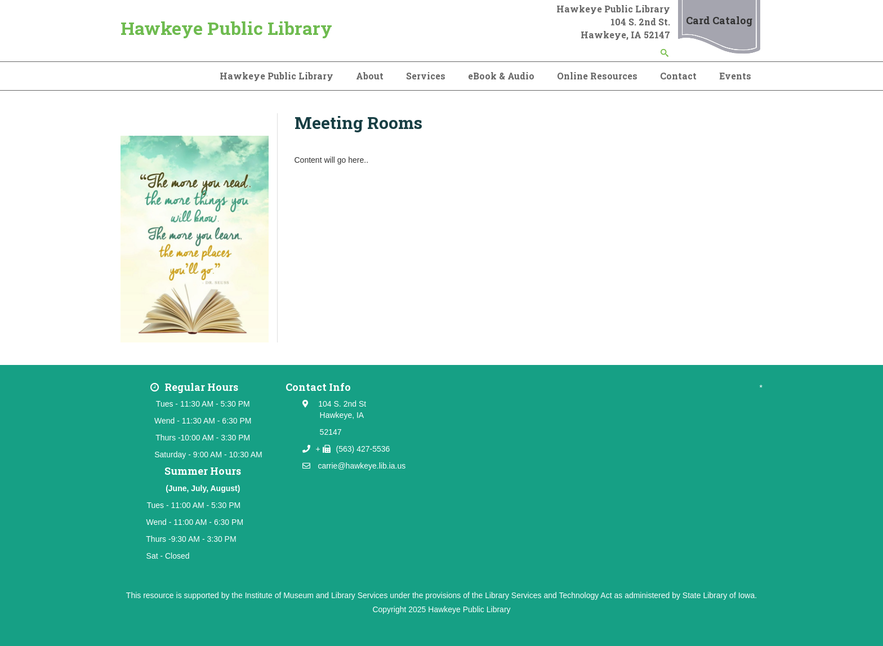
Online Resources (597, 76)
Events (735, 76)
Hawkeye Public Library (226, 28)
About (369, 76)
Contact (678, 76)
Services (425, 76)
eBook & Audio (501, 76)
